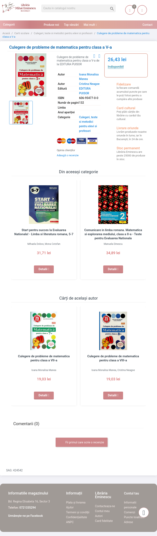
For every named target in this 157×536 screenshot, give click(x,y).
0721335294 (27, 507)
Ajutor (70, 507)
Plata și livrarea (75, 502)
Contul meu (102, 511)
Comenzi (129, 512)
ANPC (70, 522)
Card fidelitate (104, 521)
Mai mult (89, 24)
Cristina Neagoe (89, 83)
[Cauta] (78, 8)
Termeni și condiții (77, 512)
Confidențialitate (76, 517)
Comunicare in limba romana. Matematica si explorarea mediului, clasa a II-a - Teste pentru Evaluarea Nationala (113, 234)
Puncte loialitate (134, 517)
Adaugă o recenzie (68, 155)
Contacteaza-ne (105, 506)
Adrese (128, 522)
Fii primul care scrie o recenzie (81, 442)
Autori (99, 516)
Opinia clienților (66, 150)
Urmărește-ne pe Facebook (25, 515)
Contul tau (131, 493)
